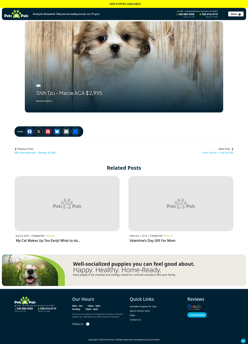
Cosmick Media (152, 339)
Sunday (76, 309)
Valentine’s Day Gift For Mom (152, 240)
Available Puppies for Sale (143, 306)
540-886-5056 (185, 15)
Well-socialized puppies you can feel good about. (134, 263)
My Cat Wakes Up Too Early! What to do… (48, 240)
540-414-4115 (209, 15)
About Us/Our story (140, 310)
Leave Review (196, 314)
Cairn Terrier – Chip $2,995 (217, 152)
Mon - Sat (77, 305)
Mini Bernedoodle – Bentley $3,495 (35, 152)
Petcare (50, 235)
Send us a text (212, 17)
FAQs (132, 315)
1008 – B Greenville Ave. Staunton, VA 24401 (197, 11)
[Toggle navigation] (236, 14)
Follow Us (78, 324)
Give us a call (189, 17)
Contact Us (135, 319)
